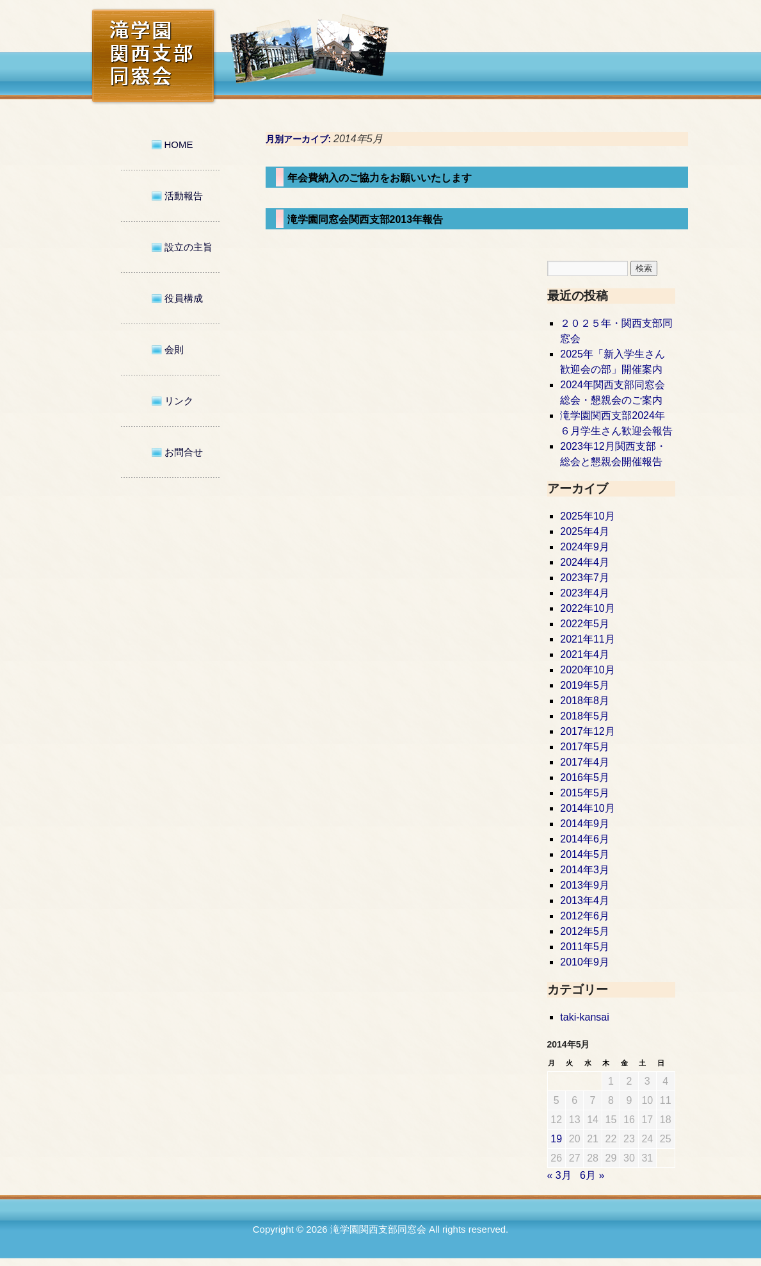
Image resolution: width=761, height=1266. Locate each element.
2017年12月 (587, 731)
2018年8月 (584, 700)
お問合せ (183, 452)
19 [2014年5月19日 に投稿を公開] (556, 1138)
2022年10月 (587, 608)
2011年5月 (584, 946)
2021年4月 (584, 654)
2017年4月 (584, 762)
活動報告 (183, 195)
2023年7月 (584, 577)
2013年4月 (584, 900)
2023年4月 (584, 593)
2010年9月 (584, 962)
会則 (174, 349)
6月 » (592, 1175)
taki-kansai (584, 1017)
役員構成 (183, 298)
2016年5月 (584, 777)
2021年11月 (587, 639)
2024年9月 (584, 546)
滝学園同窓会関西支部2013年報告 (365, 219)
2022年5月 (584, 623)
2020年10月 (587, 669)
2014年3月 (584, 869)
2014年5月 (584, 854)
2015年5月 (584, 792)
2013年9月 (584, 885)
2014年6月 (584, 839)
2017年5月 (584, 746)
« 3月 (559, 1175)
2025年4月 (584, 531)
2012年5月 (584, 931)
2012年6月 (584, 915)
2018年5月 (584, 716)
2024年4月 (584, 562)
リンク (178, 400)
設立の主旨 (188, 247)
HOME (178, 144)
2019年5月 (584, 685)
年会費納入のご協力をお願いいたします (379, 177)
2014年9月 (584, 823)
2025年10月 (587, 516)
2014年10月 (587, 808)
